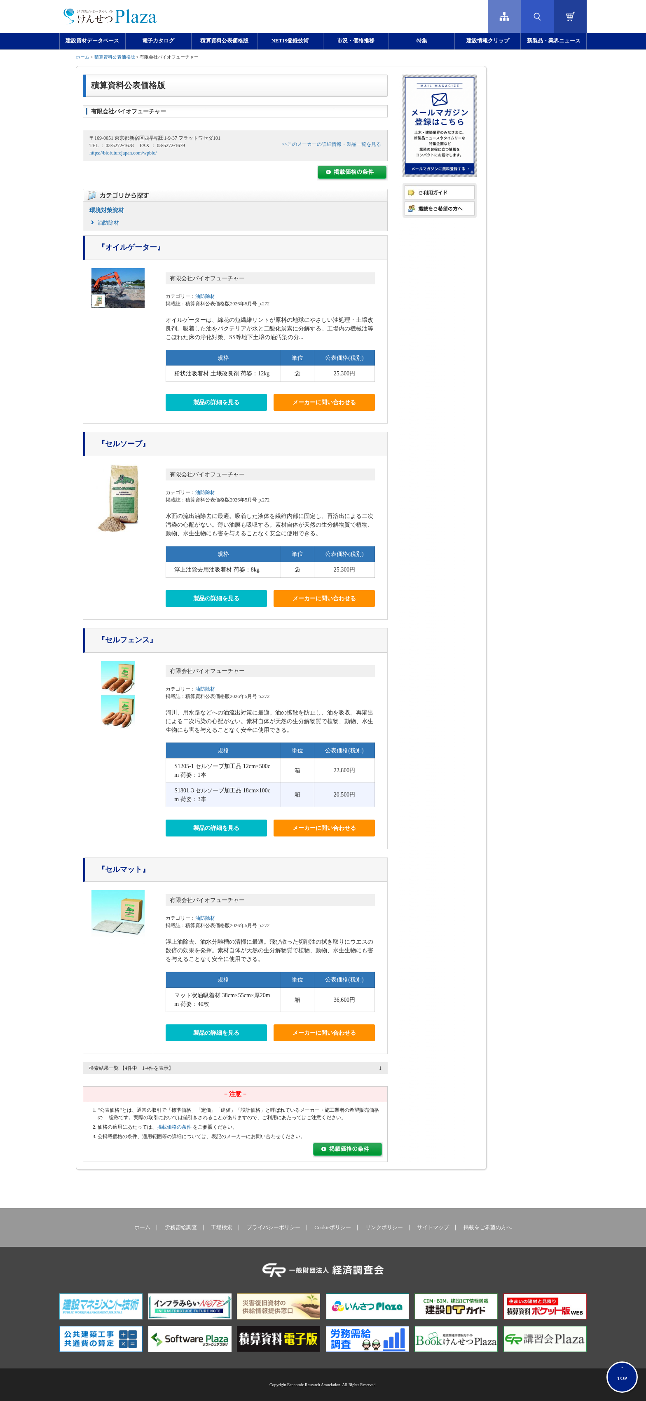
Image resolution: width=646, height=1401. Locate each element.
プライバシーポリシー (273, 1227)
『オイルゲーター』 (131, 247)
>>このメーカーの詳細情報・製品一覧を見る (331, 144)
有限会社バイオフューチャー (207, 278)
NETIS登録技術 (290, 41)
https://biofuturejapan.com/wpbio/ (123, 153)
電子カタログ (158, 41)
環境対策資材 (106, 210)
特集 (422, 41)
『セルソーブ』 (124, 444)
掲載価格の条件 (174, 1127)
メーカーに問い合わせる (324, 402)
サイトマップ (433, 1227)
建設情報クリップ (487, 41)
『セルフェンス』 (127, 640)
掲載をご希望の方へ (487, 1227)
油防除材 (108, 223)
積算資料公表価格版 (224, 41)
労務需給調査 (181, 1227)
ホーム (82, 56)
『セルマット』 (124, 869)
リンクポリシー (384, 1227)
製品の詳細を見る (216, 402)
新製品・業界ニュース (553, 41)
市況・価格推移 (355, 41)
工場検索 (221, 1227)
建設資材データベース (92, 41)
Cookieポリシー (332, 1227)
